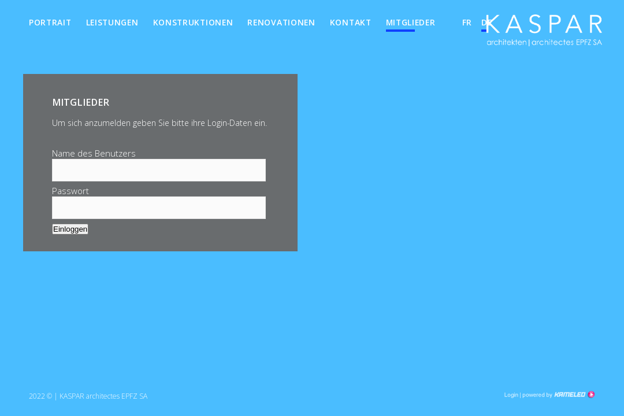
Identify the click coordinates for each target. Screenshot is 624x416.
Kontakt (351, 22)
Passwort (70, 190)
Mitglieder (411, 22)
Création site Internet (557, 395)
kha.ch (544, 34)
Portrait (50, 22)
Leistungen (112, 22)
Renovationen (281, 22)
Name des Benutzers (94, 153)
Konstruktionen (193, 22)
